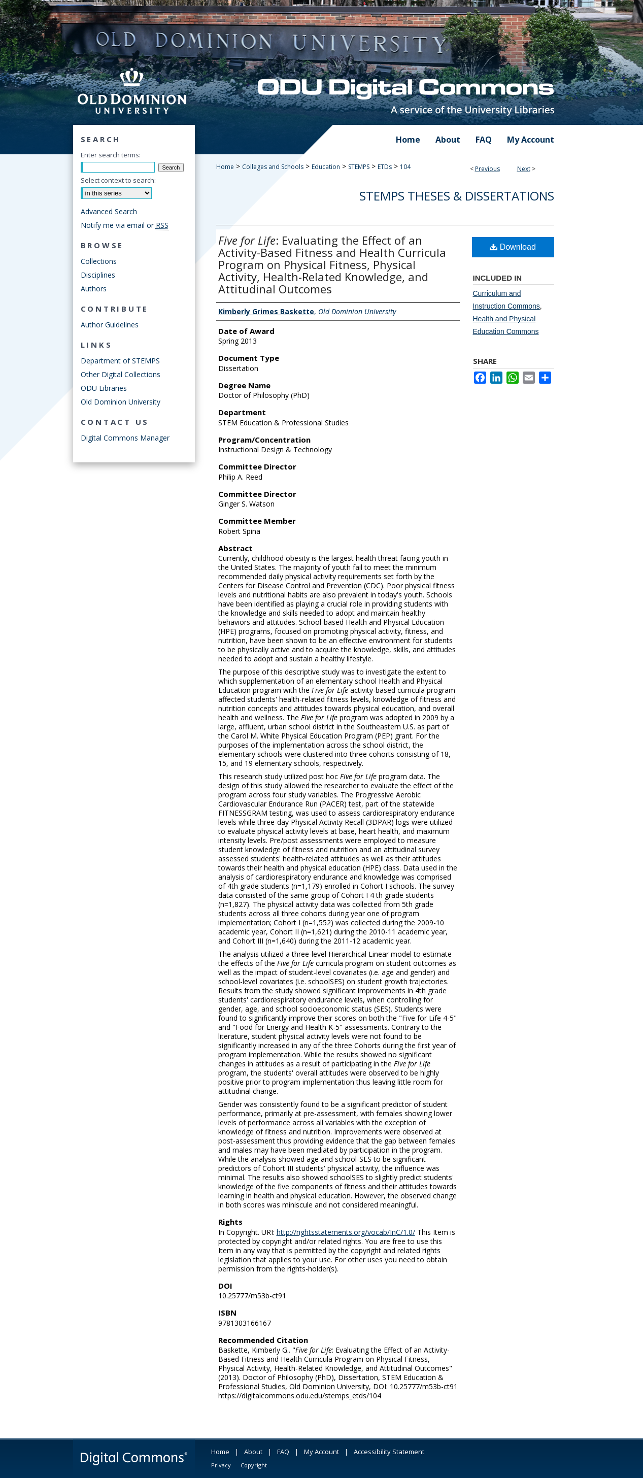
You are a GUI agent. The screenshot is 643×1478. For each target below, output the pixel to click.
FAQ (283, 1451)
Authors (94, 288)
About (253, 1451)
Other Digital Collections (120, 374)
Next (523, 168)
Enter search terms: (111, 154)
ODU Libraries (104, 388)
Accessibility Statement (389, 1451)
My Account (321, 1451)
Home (225, 166)
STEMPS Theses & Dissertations (456, 195)
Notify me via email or (124, 225)
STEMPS (358, 166)
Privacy (221, 1465)
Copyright (254, 1465)
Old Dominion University (120, 402)
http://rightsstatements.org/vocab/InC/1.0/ (346, 1232)
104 (405, 166)
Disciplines (98, 275)
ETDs (385, 166)
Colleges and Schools (272, 166)
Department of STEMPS (120, 360)
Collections (99, 261)
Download (513, 247)
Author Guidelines (110, 324)
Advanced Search (109, 211)
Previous (487, 168)
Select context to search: (118, 180)
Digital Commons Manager (125, 438)
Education (326, 166)
